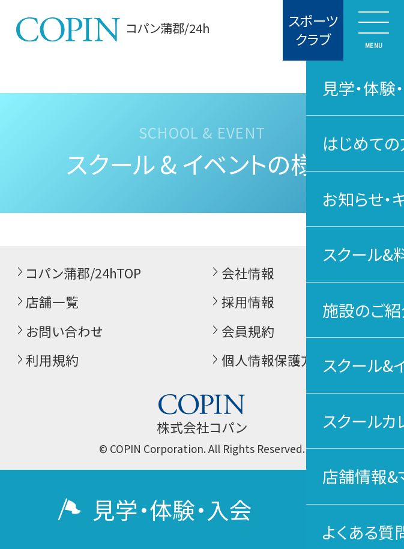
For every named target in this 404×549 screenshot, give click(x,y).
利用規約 (46, 360)
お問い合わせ (58, 331)
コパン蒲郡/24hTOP (77, 273)
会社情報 (241, 273)
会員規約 (241, 331)
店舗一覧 (46, 302)
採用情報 (241, 302)
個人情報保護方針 (267, 360)
